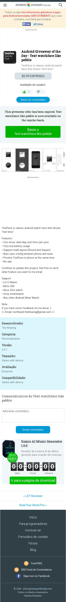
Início (33, 517)
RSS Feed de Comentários (36, 569)
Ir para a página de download (33, 480)
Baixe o (33, 132)
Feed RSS (36, 563)
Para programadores (33, 524)
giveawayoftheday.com (40, 588)
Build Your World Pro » (33, 505)
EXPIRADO (33, 76)
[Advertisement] (33, 40)
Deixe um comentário (33, 99)
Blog (33, 550)
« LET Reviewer (33, 496)
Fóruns (33, 543)
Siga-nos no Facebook (36, 576)
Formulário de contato (33, 537)
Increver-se (33, 530)
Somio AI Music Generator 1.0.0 (41, 443)
